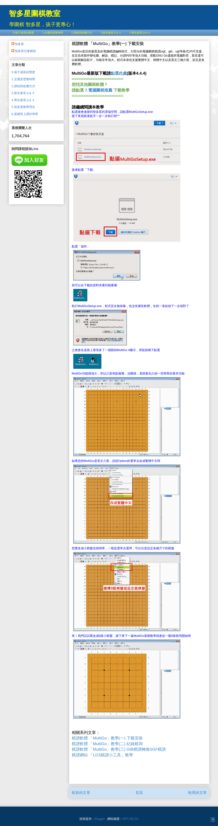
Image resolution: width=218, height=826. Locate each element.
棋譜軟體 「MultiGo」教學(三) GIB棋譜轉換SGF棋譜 (119, 749)
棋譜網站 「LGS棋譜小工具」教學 (103, 755)
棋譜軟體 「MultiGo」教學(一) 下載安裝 (107, 738)
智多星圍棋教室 (34, 13)
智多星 (19, 44)
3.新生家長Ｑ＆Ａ (111, 32)
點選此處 (119, 73)
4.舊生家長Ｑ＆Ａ (139, 32)
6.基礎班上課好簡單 (25, 114)
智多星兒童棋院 (25, 51)
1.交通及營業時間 (52, 32)
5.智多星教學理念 (23, 107)
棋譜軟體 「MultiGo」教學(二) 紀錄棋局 (107, 743)
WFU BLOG (130, 818)
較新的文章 (81, 793)
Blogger (100, 818)
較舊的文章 (197, 793)
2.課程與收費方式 (81, 32)
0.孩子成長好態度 (23, 32)
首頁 (139, 793)
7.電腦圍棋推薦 (98, 90)
